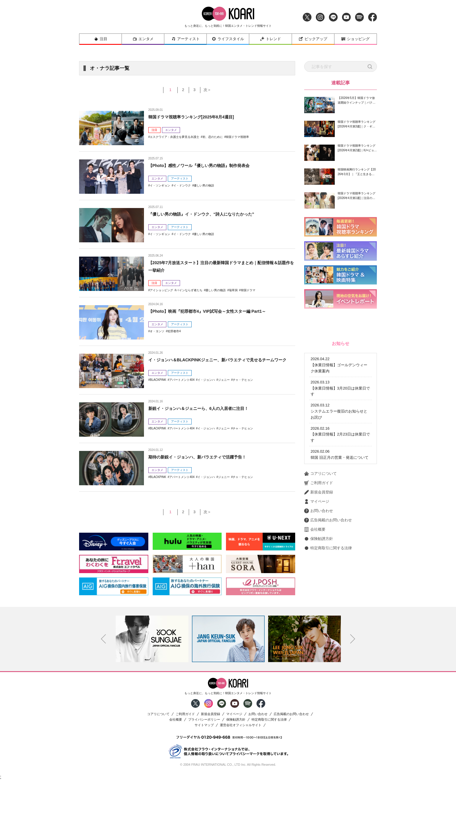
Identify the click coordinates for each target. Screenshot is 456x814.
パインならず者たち (189, 290)
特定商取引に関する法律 (328, 626)
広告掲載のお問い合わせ (328, 598)
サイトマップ (204, 758)
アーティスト (185, 39)
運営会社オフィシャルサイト (240, 758)
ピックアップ (313, 39)
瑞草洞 (233, 290)
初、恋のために (212, 136)
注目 (100, 39)
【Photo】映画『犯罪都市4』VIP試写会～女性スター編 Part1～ (215, 311)
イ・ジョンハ (206, 387)
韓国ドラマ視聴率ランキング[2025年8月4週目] (197, 116)
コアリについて (320, 551)
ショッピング (355, 39)
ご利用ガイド (318, 561)
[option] (152, 672)
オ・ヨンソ (157, 331)
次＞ (211, 90)
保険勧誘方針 (318, 616)
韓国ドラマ (248, 290)
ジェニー (224, 387)
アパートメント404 (182, 387)
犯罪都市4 (174, 331)
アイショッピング (161, 290)
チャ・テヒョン (243, 387)
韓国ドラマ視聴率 (237, 136)
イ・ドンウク (182, 185)
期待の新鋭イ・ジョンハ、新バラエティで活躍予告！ (204, 456)
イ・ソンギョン (160, 185)
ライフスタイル (228, 39)
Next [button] (353, 672)
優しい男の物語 (204, 185)
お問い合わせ (318, 588)
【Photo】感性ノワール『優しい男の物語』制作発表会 (206, 165)
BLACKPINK (158, 387)
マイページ (316, 579)
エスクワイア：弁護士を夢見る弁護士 (174, 136)
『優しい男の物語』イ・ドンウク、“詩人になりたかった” (208, 214)
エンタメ (143, 39)
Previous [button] (103, 672)
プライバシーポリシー (204, 752)
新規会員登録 (318, 570)
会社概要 (314, 607)
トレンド (270, 39)
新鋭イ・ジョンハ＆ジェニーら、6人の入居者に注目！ (205, 408)
